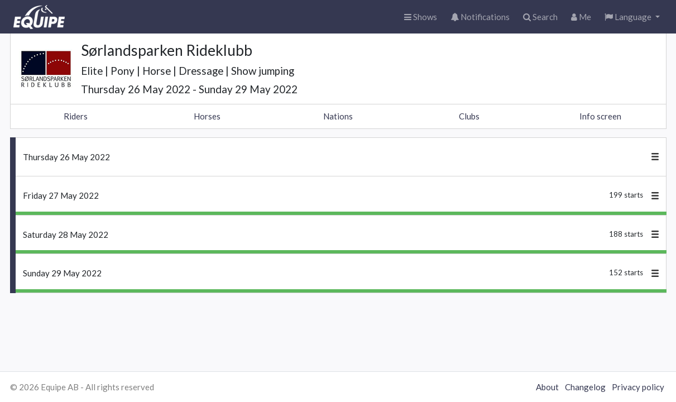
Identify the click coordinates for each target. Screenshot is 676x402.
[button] (632, 17)
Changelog (585, 387)
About (547, 387)
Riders (76, 116)
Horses (207, 116)
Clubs (469, 116)
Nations (338, 116)
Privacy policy (638, 387)
